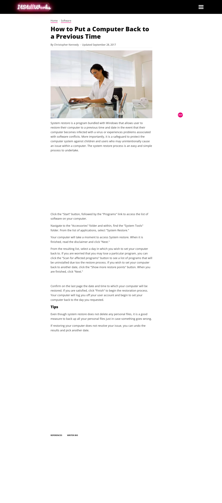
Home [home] (54, 20)
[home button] (33, 7)
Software (66, 20)
